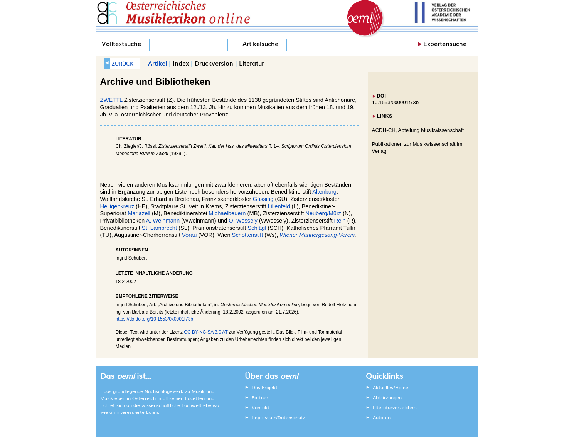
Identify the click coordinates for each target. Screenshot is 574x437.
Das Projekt (265, 387)
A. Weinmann (163, 221)
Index (181, 62)
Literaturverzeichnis (395, 407)
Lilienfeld (279, 206)
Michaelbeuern (227, 213)
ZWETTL (111, 100)
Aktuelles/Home (390, 387)
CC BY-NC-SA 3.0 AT (205, 332)
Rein (340, 221)
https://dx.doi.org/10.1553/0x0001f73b (155, 319)
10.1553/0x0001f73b (395, 102)
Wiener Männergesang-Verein (317, 235)
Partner (260, 397)
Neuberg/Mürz (323, 213)
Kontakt (260, 407)
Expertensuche (444, 43)
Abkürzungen (387, 397)
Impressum (264, 417)
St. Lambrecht (159, 228)
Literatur (251, 62)
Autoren (382, 417)
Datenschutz (291, 417)
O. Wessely (243, 221)
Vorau (189, 235)
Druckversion (214, 62)
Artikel (157, 62)
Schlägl (256, 228)
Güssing (263, 199)
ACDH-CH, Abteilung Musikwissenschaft (418, 130)
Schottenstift (248, 235)
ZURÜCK (122, 63)
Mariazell (139, 213)
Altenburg (324, 192)
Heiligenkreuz (117, 206)
